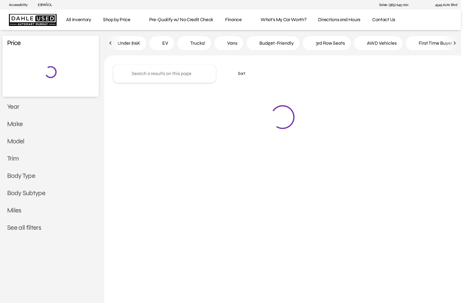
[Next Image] (454, 44)
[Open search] (447, 20)
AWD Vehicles (378, 44)
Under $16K (125, 44)
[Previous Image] (110, 44)
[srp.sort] (238, 75)
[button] (421, 4)
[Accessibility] (15, 4)
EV (161, 44)
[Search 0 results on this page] (164, 74)
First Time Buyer (432, 44)
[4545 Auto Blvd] (444, 4)
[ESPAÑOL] (42, 4)
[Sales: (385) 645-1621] (393, 4)
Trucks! (194, 44)
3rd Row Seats (327, 44)
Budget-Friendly (273, 44)
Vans (228, 44)
